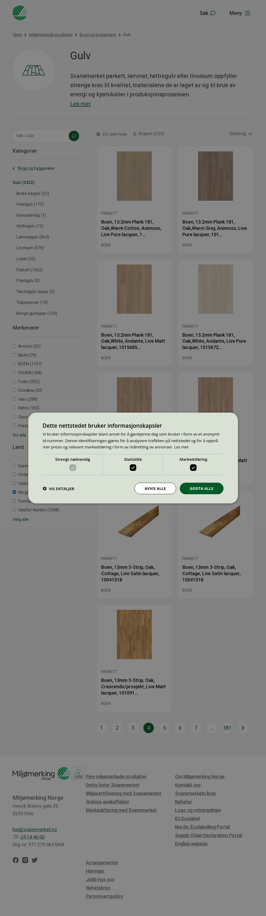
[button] (58, 488)
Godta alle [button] (201, 488)
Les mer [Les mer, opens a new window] (181, 446)
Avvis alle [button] (155, 488)
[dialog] (133, 458)
